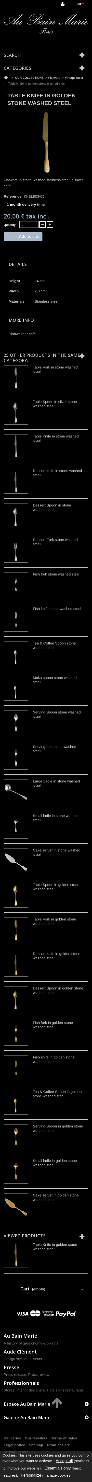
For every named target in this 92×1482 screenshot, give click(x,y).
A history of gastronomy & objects (31, 1343)
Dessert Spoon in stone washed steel (52, 507)
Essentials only (57, 1468)
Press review (38, 1374)
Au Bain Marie (20, 1336)
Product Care (58, 1445)
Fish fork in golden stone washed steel (53, 1025)
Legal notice (14, 1445)
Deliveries (12, 1438)
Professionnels (21, 1383)
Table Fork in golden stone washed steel (54, 921)
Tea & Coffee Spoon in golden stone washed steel (57, 1094)
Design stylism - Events (23, 1359)
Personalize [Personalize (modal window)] (31, 1475)
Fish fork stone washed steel (56, 574)
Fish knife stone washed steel (57, 609)
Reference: (13, 196)
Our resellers (36, 1438)
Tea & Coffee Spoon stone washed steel (54, 645)
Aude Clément (20, 1351)
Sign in (63, 4)
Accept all (64, 1461)
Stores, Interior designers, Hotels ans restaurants (44, 1390)
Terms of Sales (64, 1438)
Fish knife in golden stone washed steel (54, 1059)
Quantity (10, 225)
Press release (15, 1374)
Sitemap (36, 1445)
